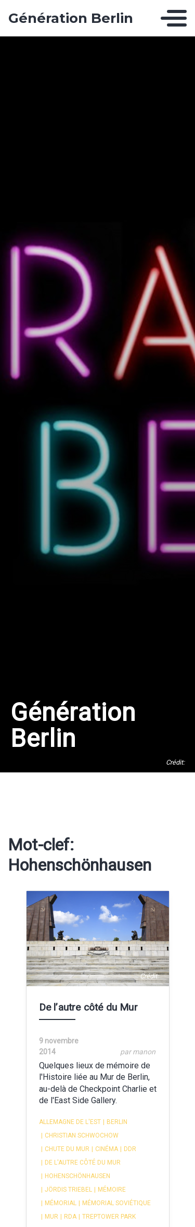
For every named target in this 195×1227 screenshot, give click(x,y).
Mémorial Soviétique (115, 1203)
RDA (68, 1216)
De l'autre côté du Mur (81, 1162)
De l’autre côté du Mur (88, 1007)
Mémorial (58, 1203)
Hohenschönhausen (75, 1176)
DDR (128, 1149)
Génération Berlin (70, 18)
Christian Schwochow (80, 1135)
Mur (49, 1216)
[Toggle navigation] (174, 18)
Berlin (115, 1122)
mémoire (110, 1189)
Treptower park (107, 1216)
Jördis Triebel (66, 1189)
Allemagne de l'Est (70, 1122)
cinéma (105, 1149)
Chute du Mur (65, 1149)
